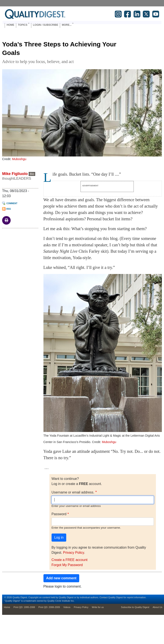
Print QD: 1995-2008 (24, 607)
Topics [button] (22, 24)
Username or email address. (73, 492)
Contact (103, 597)
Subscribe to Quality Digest (135, 607)
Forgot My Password (67, 565)
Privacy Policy (73, 552)
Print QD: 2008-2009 (49, 607)
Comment (11, 203)
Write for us (98, 607)
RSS (8, 209)
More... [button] (67, 24)
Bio (32, 174)
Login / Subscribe (45, 24)
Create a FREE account (70, 560)
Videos (66, 607)
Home (10, 24)
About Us (157, 607)
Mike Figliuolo (15, 174)
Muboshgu (19, 159)
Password (59, 514)
